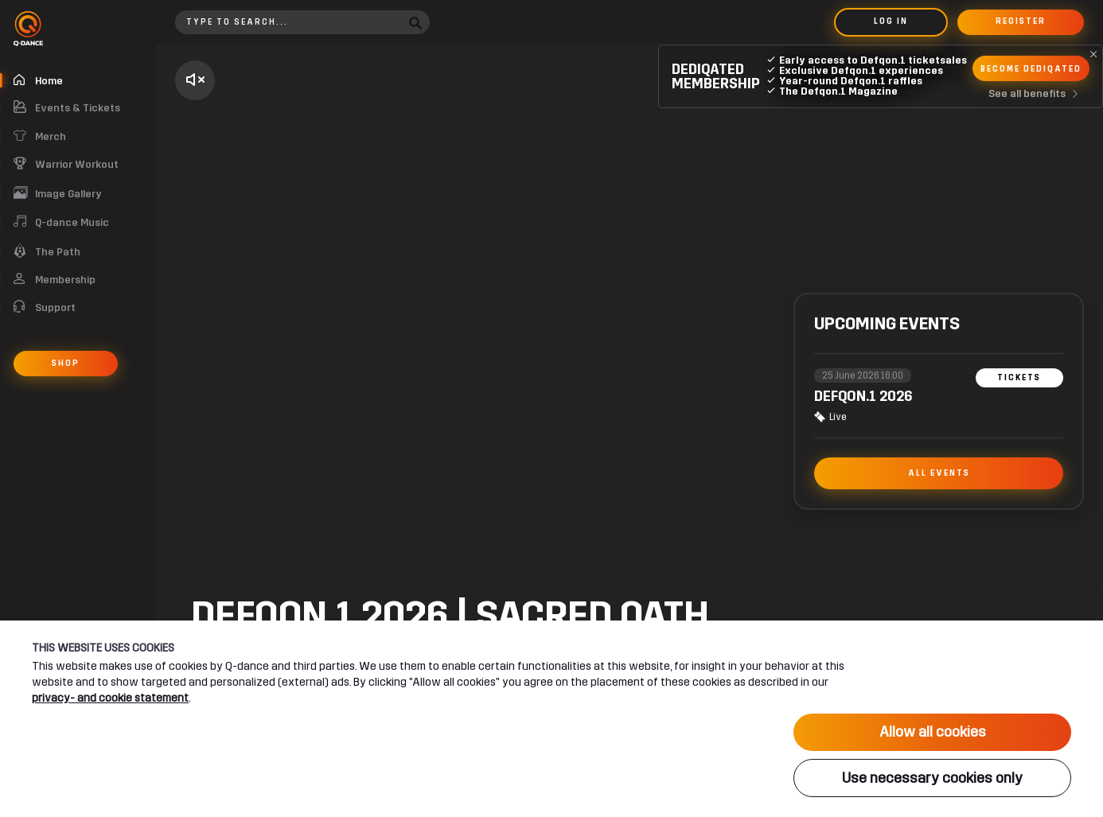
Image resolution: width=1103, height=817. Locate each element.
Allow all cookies (932, 732)
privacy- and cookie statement (110, 697)
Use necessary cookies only (932, 778)
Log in (891, 21)
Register (1021, 21)
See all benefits (1036, 93)
